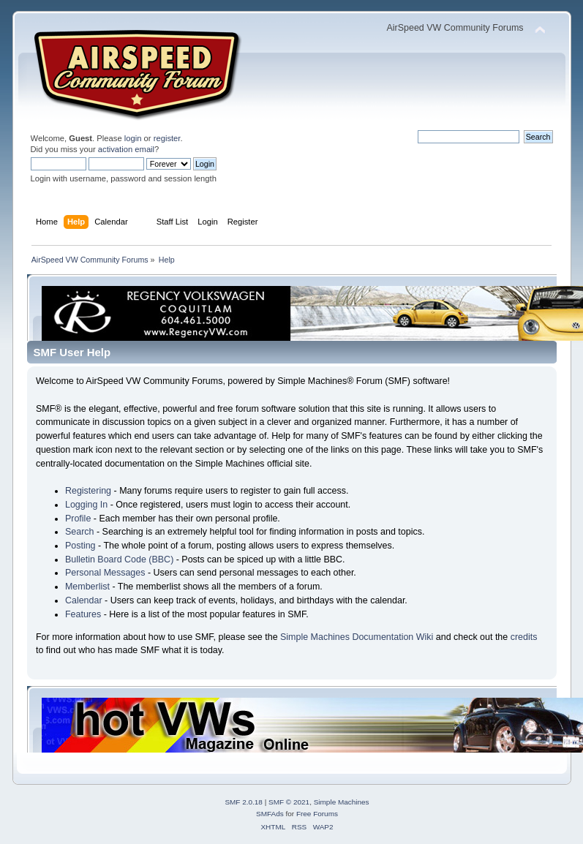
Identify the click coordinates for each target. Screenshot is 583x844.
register (167, 138)
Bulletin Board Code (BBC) (119, 559)
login (133, 138)
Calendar (83, 600)
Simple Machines (341, 802)
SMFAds (270, 814)
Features (83, 614)
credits (524, 637)
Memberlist (87, 586)
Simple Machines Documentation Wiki (356, 637)
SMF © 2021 (288, 802)
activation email (126, 149)
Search (79, 532)
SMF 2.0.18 (244, 802)
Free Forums (317, 814)
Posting (80, 545)
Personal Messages (105, 573)
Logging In (86, 505)
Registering (88, 491)
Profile (78, 518)
